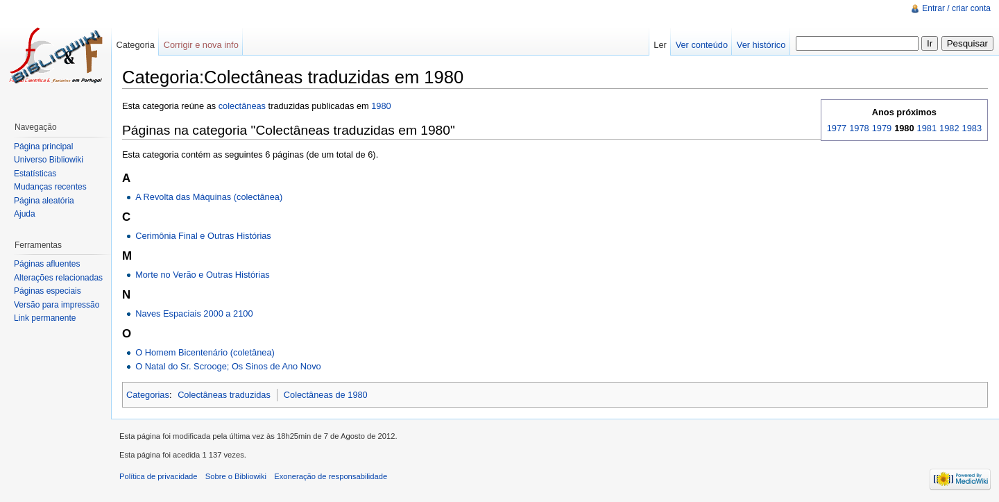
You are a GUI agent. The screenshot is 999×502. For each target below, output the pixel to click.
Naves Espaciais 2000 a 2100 (194, 313)
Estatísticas (35, 173)
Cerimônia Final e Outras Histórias (203, 236)
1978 (859, 128)
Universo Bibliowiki (48, 160)
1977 (836, 128)
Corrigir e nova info (201, 45)
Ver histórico (761, 45)
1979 (881, 128)
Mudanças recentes (50, 187)
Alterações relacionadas (58, 278)
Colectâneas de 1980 (326, 395)
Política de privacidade (158, 476)
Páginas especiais (47, 291)
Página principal (43, 146)
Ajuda (24, 214)
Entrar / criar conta (956, 8)
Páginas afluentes (47, 264)
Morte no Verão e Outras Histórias (202, 274)
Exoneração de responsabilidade (330, 476)
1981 (927, 128)
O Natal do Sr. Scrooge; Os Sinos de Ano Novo (228, 366)
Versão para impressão (56, 305)
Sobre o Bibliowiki (235, 476)
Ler (660, 45)
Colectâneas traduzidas (224, 395)
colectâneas (242, 106)
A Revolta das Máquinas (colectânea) (208, 197)
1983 (972, 128)
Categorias (147, 395)
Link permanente (45, 318)
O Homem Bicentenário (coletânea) (205, 352)
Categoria (135, 45)
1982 (949, 128)
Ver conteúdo (702, 45)
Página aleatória (44, 201)
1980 (381, 106)
